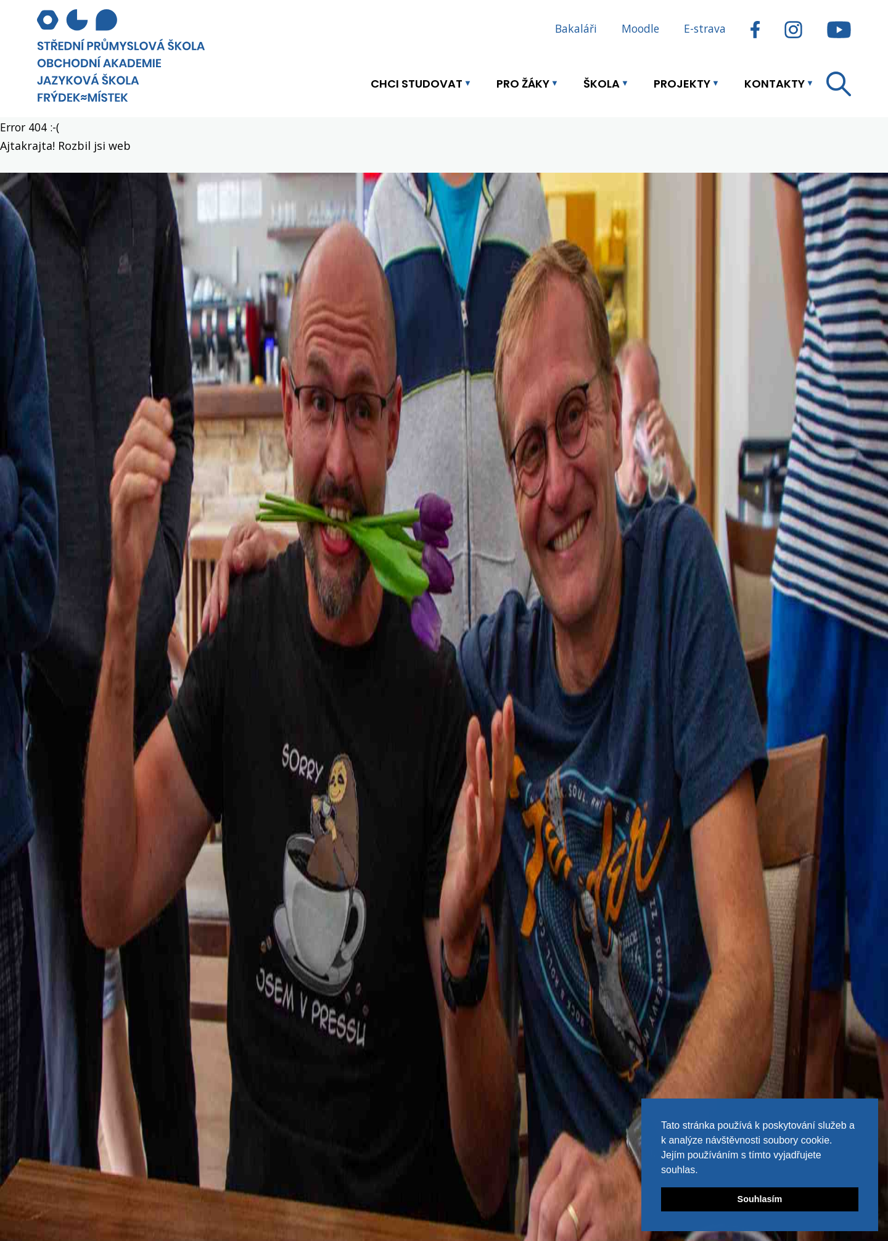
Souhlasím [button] (760, 1199)
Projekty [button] (682, 83)
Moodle (640, 28)
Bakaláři (576, 28)
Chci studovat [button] (416, 83)
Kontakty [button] (774, 83)
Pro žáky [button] (522, 83)
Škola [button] (601, 83)
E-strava (705, 28)
